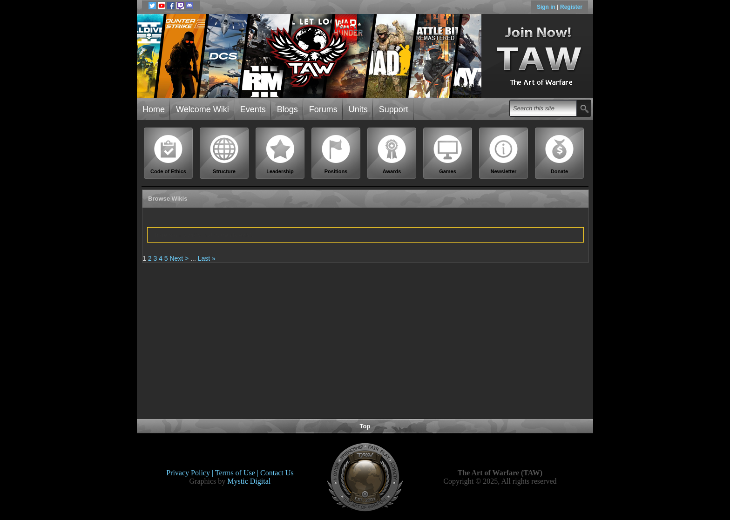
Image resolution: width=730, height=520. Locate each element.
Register (571, 7)
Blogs (287, 109)
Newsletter (504, 154)
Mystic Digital (248, 481)
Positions (336, 154)
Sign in (547, 7)
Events (253, 109)
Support (393, 109)
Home (153, 109)
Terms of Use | (237, 473)
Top (365, 426)
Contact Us (277, 473)
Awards (392, 154)
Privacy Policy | (190, 473)
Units (358, 109)
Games (448, 154)
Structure (224, 154)
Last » (207, 258)
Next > (179, 258)
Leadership (280, 154)
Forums (323, 109)
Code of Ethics (168, 154)
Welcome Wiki (202, 109)
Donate (559, 154)
